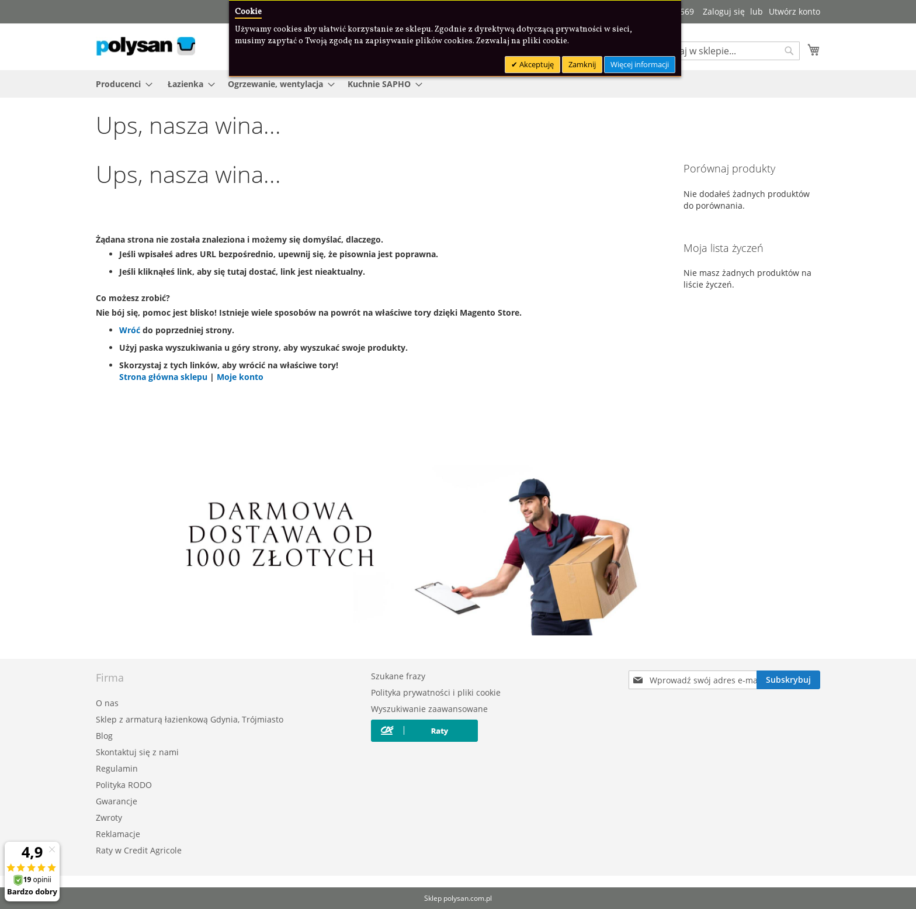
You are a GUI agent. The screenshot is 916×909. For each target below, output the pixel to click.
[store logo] (145, 46)
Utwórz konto (794, 11)
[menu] (458, 84)
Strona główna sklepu (164, 376)
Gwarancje (116, 801)
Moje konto (240, 376)
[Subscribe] (788, 679)
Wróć (129, 330)
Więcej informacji (639, 64)
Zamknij (582, 64)
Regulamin (117, 768)
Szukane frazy (398, 676)
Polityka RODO (124, 784)
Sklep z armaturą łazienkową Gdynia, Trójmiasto (189, 719)
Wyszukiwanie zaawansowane (429, 708)
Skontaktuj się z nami (137, 752)
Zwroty (109, 817)
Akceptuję (536, 64)
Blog (104, 735)
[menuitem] (120, 84)
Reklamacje (118, 833)
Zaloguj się (724, 11)
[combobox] (727, 51)
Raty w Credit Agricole (139, 850)
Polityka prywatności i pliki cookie (436, 692)
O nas (107, 702)
